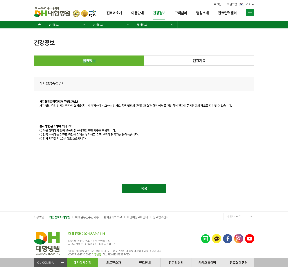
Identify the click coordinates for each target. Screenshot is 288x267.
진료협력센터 (161, 217)
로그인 (217, 4)
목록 (144, 188)
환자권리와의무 (113, 217)
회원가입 (232, 4)
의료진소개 (113, 262)
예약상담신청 (82, 262)
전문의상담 (176, 262)
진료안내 (145, 262)
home (39, 24)
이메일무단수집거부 (87, 217)
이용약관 (39, 217)
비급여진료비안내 (137, 217)
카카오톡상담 (207, 262)
